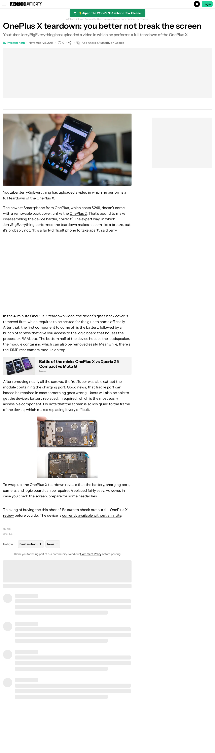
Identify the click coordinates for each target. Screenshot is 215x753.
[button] (107, 4)
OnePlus (62, 208)
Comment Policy (90, 554)
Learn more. (142, 19)
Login (207, 4)
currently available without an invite (91, 515)
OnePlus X (45, 198)
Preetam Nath (16, 43)
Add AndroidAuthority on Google (100, 43)
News (7, 528)
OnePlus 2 (78, 213)
